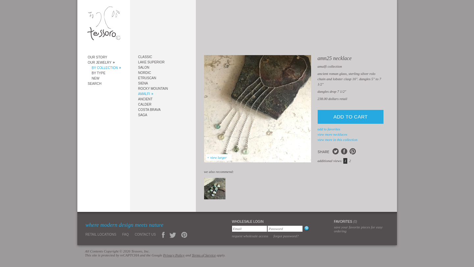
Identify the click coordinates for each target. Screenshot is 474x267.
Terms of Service (204, 255)
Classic (145, 57)
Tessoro (103, 25)
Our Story (97, 57)
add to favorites (329, 129)
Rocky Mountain (153, 88)
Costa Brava (149, 110)
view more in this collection (337, 140)
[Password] (285, 229)
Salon (143, 67)
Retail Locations (101, 234)
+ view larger (217, 157)
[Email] (249, 229)
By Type (99, 73)
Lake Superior (151, 62)
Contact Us (145, 234)
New (95, 78)
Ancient (145, 99)
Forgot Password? (286, 236)
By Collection (105, 68)
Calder (145, 104)
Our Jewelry (100, 62)
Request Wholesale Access (250, 236)
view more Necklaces (333, 134)
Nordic (144, 73)
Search (95, 83)
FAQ (125, 234)
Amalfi (144, 94)
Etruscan (147, 78)
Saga (142, 115)
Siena (143, 83)
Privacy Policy (174, 255)
